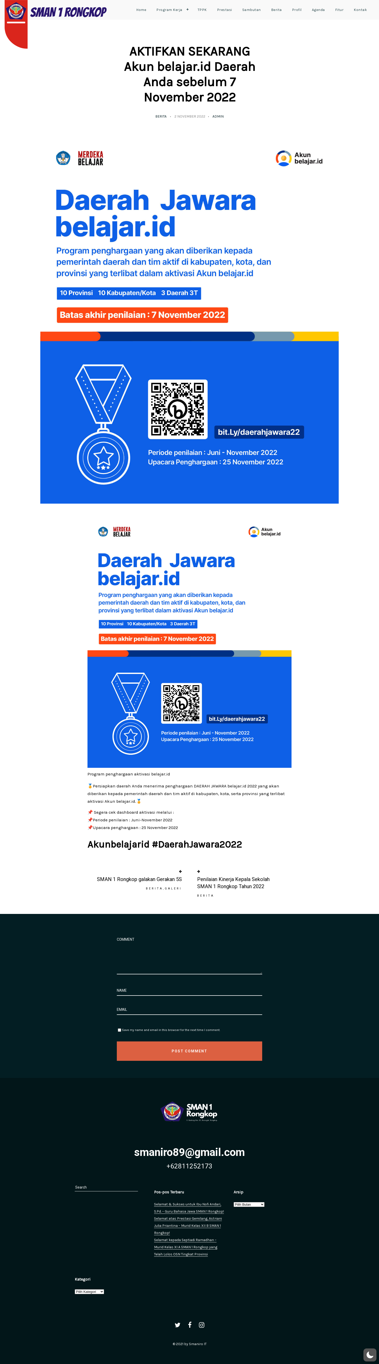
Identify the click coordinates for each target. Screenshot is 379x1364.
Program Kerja (173, 9)
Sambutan (251, 10)
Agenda (318, 10)
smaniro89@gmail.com (189, 1152)
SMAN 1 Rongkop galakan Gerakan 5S (139, 879)
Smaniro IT (198, 1344)
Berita (276, 10)
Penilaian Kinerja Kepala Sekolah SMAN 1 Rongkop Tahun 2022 (233, 882)
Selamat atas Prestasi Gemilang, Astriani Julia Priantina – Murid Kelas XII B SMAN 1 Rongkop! (188, 1225)
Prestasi (224, 10)
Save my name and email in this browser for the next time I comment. (171, 1030)
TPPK (202, 10)
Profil (297, 10)
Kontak (360, 10)
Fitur (339, 10)
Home (141, 10)
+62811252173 (189, 1166)
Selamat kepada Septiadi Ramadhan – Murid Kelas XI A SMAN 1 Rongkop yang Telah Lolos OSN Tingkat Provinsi (185, 1247)
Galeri (173, 888)
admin (218, 116)
